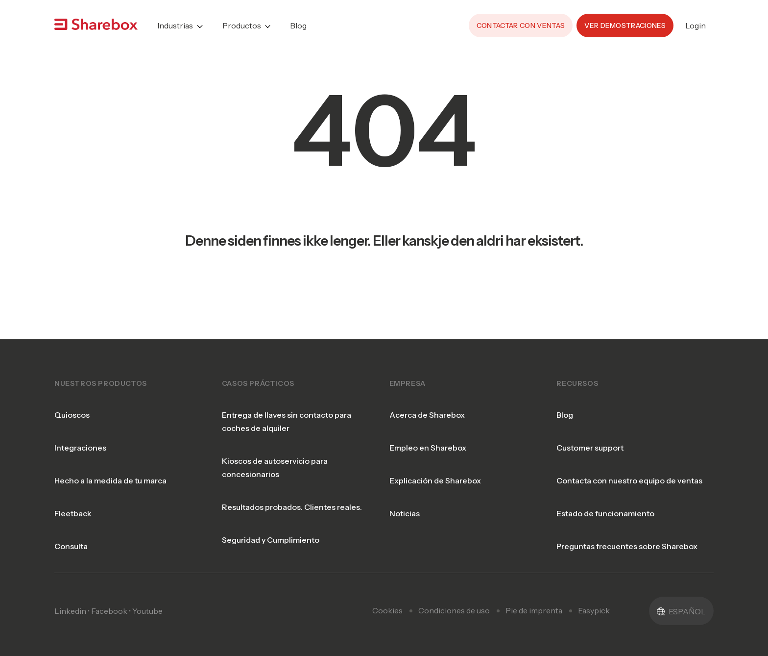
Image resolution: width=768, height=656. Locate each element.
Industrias (175, 20)
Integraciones (80, 435)
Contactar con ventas (521, 20)
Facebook (109, 599)
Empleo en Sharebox (427, 435)
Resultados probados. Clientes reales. (292, 495)
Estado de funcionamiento (605, 501)
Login (695, 20)
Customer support (590, 435)
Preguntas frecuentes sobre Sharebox (626, 534)
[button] (681, 598)
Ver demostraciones (625, 20)
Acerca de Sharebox (427, 402)
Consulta (71, 534)
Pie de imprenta (533, 598)
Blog (298, 20)
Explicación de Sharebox (435, 468)
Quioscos (72, 402)
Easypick (594, 598)
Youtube (147, 599)
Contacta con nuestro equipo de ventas (629, 468)
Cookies (387, 598)
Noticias (404, 501)
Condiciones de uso (454, 598)
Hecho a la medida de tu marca (110, 468)
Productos (241, 20)
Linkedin (70, 599)
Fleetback (73, 501)
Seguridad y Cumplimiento (270, 527)
